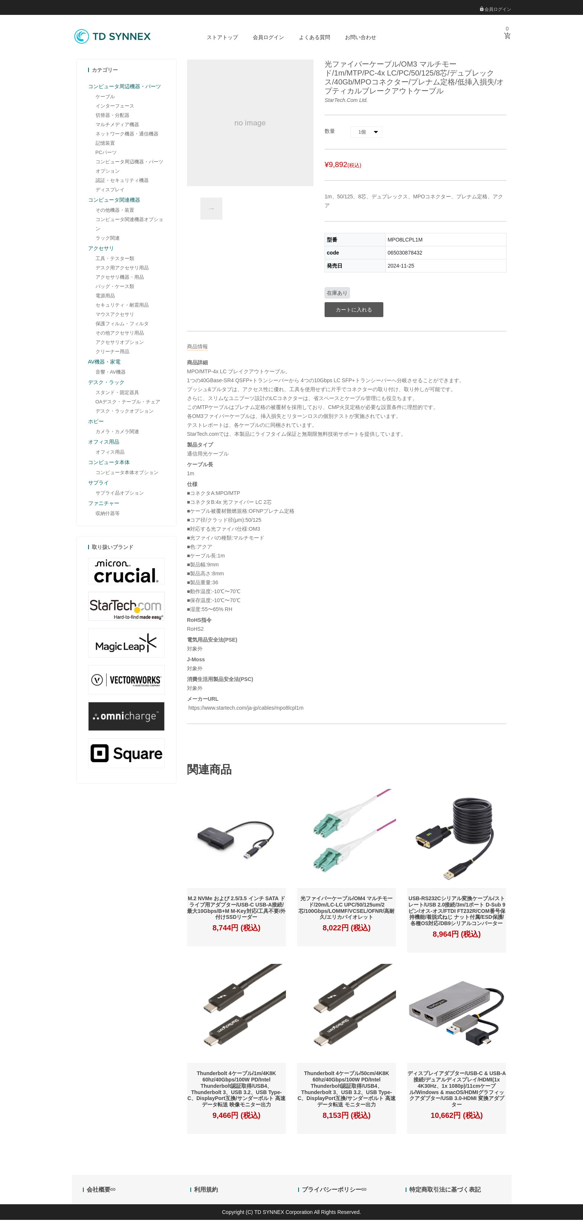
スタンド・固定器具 (117, 393)
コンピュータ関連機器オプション (129, 224)
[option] (211, 209)
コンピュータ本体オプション (127, 473)
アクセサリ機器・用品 (120, 278)
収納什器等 (108, 514)
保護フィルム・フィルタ (122, 324)
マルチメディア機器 (117, 125)
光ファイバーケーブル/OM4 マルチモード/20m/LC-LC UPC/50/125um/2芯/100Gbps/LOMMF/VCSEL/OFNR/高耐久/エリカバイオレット (346, 908)
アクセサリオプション (120, 343)
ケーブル (105, 97)
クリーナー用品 (112, 352)
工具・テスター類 (115, 259)
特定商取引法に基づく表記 (445, 1191)
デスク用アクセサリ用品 (122, 268)
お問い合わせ (360, 37)
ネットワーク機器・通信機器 (127, 134)
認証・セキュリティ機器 (122, 181)
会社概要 (101, 1191)
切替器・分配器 (112, 116)
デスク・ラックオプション (125, 412)
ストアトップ (222, 37)
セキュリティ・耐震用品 (122, 306)
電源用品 (105, 296)
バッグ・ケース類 (115, 287)
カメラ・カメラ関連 (117, 432)
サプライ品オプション (120, 493)
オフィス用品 (110, 453)
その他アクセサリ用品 (120, 333)
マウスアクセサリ (115, 315)
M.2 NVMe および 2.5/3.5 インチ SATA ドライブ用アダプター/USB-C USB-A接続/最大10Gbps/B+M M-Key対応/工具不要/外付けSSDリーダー (236, 908)
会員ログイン (495, 9)
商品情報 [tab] (197, 347)
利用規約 (206, 1191)
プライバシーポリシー (334, 1191)
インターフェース (115, 106)
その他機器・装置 (115, 211)
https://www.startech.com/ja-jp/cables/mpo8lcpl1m (245, 709)
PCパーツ (106, 153)
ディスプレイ (110, 190)
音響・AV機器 (111, 372)
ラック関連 (108, 239)
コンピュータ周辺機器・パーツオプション (129, 167)
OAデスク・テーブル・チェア (128, 402)
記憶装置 (105, 144)
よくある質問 (314, 37)
